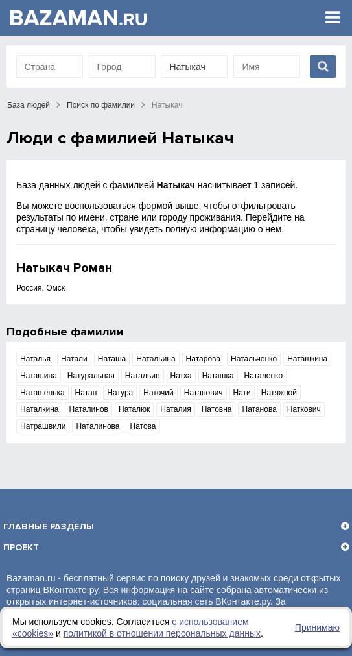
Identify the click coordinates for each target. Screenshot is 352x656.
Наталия (175, 409)
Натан (86, 392)
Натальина (155, 358)
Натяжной (279, 392)
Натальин (142, 375)
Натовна (217, 409)
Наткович (304, 409)
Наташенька (42, 392)
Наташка (218, 375)
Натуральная (91, 375)
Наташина (38, 375)
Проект (21, 547)
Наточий (158, 392)
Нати (242, 392)
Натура (120, 392)
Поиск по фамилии (101, 105)
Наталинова (97, 426)
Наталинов (88, 409)
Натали (74, 358)
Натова (143, 426)
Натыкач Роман (64, 268)
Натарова (203, 358)
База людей (28, 105)
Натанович (203, 392)
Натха (181, 375)
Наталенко (263, 375)
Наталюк (134, 409)
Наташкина (307, 358)
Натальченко (254, 358)
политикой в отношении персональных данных (162, 633)
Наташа (112, 358)
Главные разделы (48, 526)
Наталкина (39, 409)
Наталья (35, 358)
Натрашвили (42, 426)
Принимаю (317, 627)
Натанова (259, 409)
